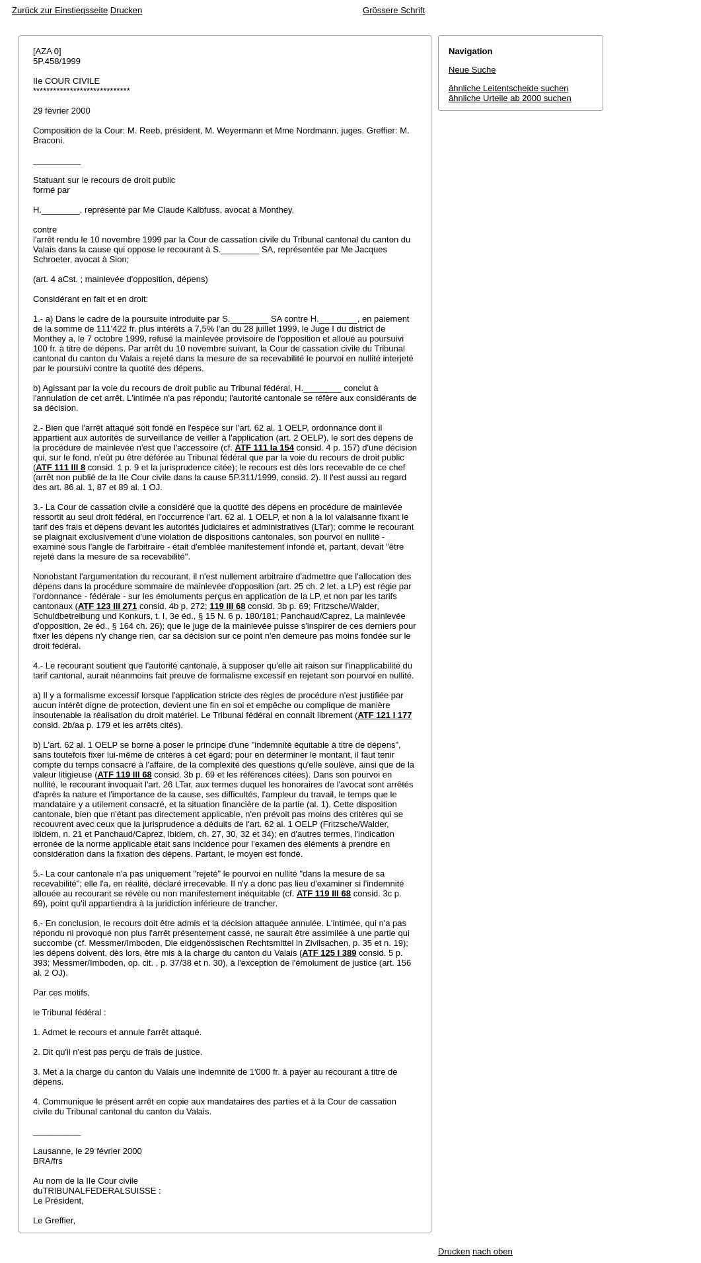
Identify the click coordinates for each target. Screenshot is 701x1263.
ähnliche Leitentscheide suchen (508, 88)
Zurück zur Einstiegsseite (60, 10)
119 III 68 (227, 606)
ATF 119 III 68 (125, 774)
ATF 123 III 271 (107, 606)
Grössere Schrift (394, 10)
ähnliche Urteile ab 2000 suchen (510, 98)
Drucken (126, 10)
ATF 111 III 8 (60, 467)
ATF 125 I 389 (329, 953)
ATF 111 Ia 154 (264, 447)
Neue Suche (472, 70)
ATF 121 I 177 (384, 715)
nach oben (492, 1251)
